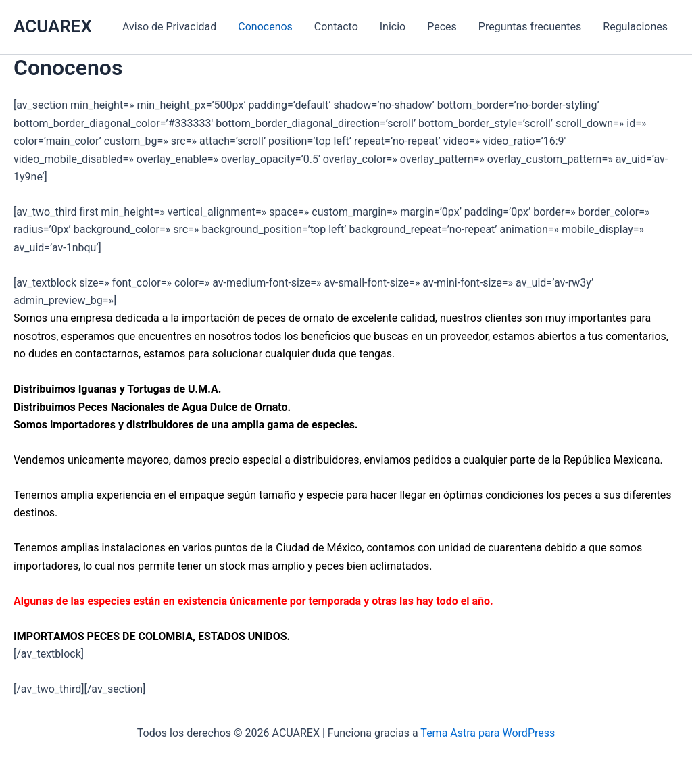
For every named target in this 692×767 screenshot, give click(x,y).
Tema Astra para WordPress (487, 732)
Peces (442, 26)
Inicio (392, 26)
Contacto (336, 26)
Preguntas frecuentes (529, 26)
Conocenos (265, 26)
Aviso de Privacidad (169, 26)
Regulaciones (635, 26)
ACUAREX (53, 26)
